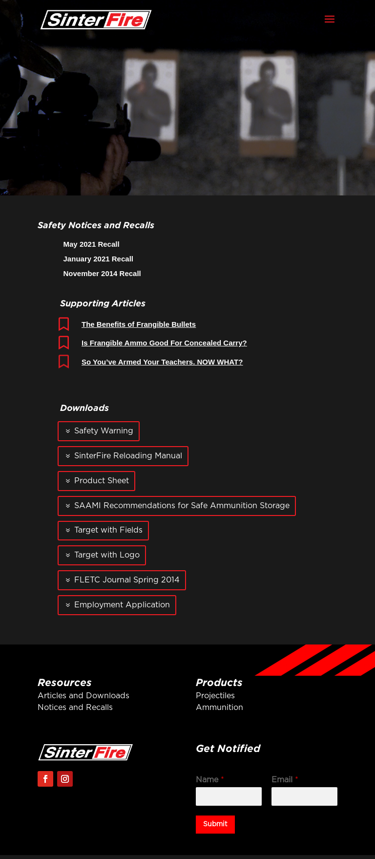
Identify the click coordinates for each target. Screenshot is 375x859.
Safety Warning (103, 431)
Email (284, 780)
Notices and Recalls (75, 707)
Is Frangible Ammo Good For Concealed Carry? (164, 343)
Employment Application (122, 605)
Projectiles (215, 696)
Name (210, 780)
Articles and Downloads (83, 696)
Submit (215, 824)
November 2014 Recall (102, 273)
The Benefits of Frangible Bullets (139, 324)
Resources (65, 682)
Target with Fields (108, 530)
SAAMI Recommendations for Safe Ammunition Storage (182, 506)
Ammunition (219, 707)
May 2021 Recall (91, 244)
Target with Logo (107, 555)
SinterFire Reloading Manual (128, 456)
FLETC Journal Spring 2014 (127, 580)
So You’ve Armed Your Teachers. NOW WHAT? (162, 362)
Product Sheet (101, 481)
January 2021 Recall (98, 259)
